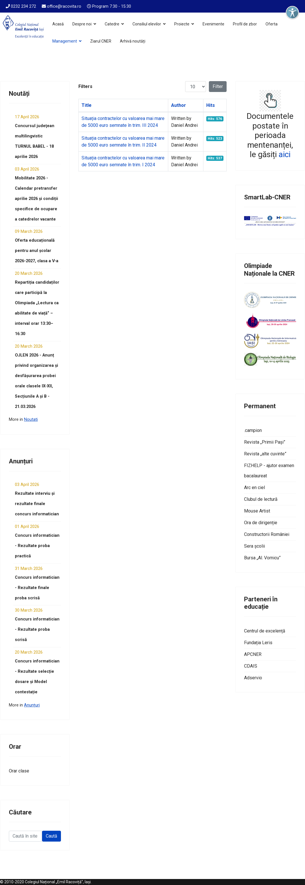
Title (87, 105)
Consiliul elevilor (146, 24)
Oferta (272, 24)
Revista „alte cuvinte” (265, 453)
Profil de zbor (245, 24)
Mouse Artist (257, 511)
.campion (253, 430)
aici (284, 154)
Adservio (253, 677)
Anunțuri (32, 705)
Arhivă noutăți (132, 41)
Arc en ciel (254, 487)
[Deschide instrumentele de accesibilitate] (292, 12)
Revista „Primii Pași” (264, 442)
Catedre (112, 24)
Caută (51, 836)
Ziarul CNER (100, 41)
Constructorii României (266, 534)
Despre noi (82, 24)
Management (64, 41)
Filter (218, 86)
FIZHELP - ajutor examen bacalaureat (269, 470)
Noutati (31, 419)
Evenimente (213, 24)
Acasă (58, 24)
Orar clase (19, 771)
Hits (210, 105)
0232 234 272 (23, 6)
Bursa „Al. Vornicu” (262, 557)
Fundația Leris (258, 642)
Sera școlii (254, 546)
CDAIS (250, 666)
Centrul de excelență (264, 631)
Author (178, 105)
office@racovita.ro (64, 6)
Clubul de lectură (261, 499)
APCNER (253, 654)
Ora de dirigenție (260, 522)
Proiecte (181, 24)
